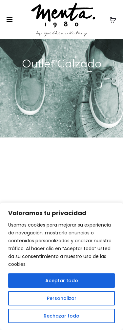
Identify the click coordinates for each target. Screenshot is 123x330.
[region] (61, 266)
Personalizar (61, 298)
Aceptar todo (61, 280)
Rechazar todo (61, 316)
